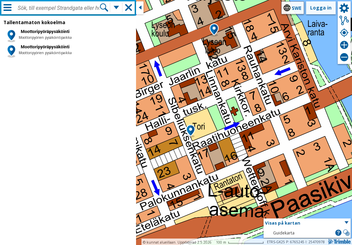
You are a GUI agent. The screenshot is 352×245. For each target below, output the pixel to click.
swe (296, 8)
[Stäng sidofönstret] (140, 7)
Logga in (321, 7)
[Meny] (7, 7)
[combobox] (58, 8)
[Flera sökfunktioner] (116, 7)
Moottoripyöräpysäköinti (45, 31)
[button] (190, 131)
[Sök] (104, 7)
